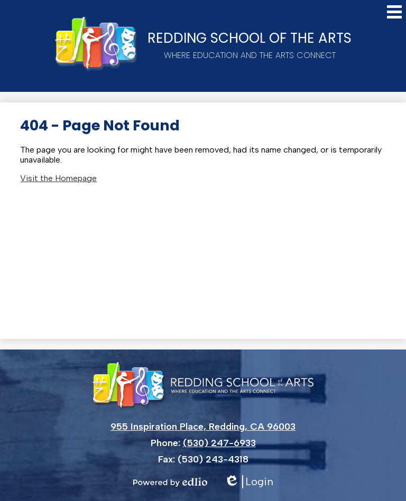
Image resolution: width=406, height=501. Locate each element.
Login (248, 481)
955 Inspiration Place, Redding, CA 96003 (203, 426)
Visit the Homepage (58, 178)
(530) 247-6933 (219, 443)
